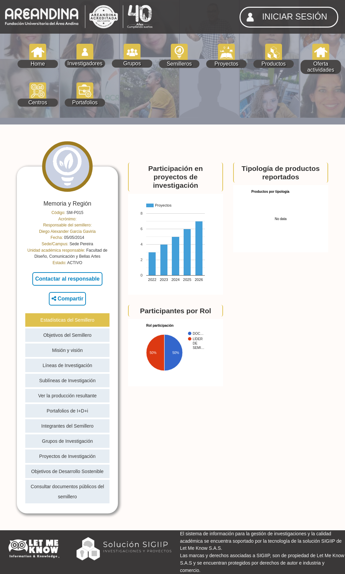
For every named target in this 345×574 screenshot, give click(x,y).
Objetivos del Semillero (67, 335)
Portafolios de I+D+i (67, 411)
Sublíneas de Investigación (67, 380)
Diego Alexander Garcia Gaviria (67, 231)
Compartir (68, 298)
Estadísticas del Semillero (67, 320)
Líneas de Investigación (67, 365)
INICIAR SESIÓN (284, 17)
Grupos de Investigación (67, 441)
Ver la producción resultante (67, 395)
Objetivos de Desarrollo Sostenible (67, 471)
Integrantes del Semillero (67, 426)
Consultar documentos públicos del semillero (67, 491)
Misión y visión (67, 350)
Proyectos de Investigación (67, 456)
